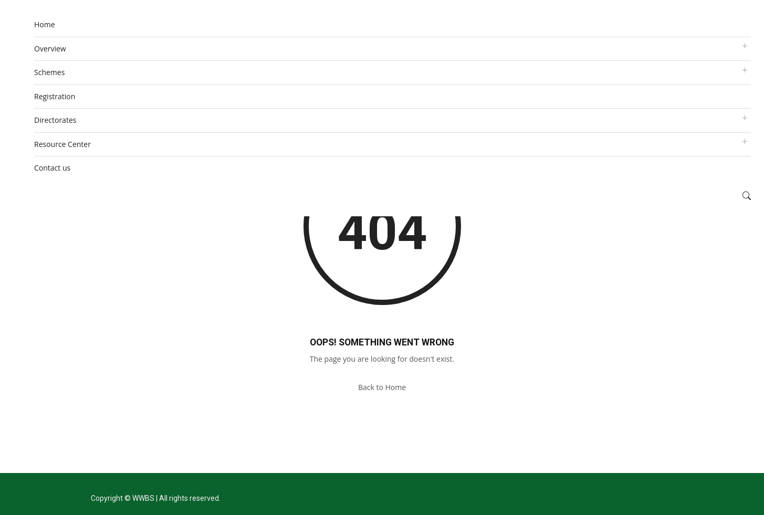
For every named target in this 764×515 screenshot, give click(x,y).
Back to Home (382, 387)
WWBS (143, 498)
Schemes (49, 72)
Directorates (55, 120)
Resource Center (62, 144)
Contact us (52, 168)
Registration (54, 96)
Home (44, 24)
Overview (50, 49)
